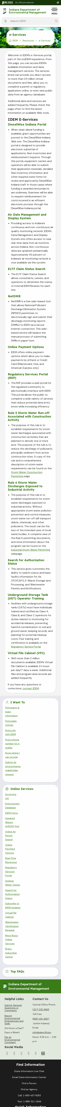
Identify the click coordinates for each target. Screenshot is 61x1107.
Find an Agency (29, 961)
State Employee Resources (29, 1015)
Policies (29, 997)
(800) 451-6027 (41, 890)
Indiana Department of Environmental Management (27, 11)
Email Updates (29, 1039)
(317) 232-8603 (41, 881)
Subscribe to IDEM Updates (20, 807)
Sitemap (29, 1003)
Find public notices (15, 713)
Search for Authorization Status (26, 562)
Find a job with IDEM (16, 718)
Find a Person (29, 955)
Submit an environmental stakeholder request (30, 734)
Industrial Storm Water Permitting (30, 550)
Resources (28, 40)
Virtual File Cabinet (15, 812)
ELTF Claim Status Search (26, 269)
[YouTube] (21, 925)
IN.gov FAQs (29, 1009)
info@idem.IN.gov (42, 904)
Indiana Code (29, 1046)
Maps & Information (29, 1027)
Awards (29, 1058)
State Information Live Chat (29, 943)
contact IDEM (31, 688)
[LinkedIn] (28, 925)
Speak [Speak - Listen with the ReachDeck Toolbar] (28, 1085)
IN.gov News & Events (29, 1033)
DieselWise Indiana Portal (27, 124)
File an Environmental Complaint (12, 912)
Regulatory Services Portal (19, 791)
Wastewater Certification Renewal (23, 818)
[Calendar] (43, 925)
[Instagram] (14, 925)
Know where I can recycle (19, 728)
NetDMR (14, 296)
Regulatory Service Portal (26, 646)
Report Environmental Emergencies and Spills (14, 891)
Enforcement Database (18, 759)
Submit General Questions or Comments (13, 879)
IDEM (15, 40)
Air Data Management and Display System (27, 216)
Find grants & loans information (22, 707)
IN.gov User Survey (29, 985)
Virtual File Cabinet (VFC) (26, 653)
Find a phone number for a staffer (23, 723)
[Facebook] (7, 925)
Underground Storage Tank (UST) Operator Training (28, 596)
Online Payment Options (26, 347)
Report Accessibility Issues (29, 1092)
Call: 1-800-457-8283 (29, 967)
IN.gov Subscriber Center (19, 828)
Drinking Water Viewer (17, 796)
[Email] (35, 925)
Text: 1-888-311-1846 (29, 973)
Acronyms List (13, 754)
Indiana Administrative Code (29, 1052)
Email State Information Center (29, 949)
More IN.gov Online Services (20, 823)
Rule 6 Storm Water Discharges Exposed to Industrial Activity (25, 486)
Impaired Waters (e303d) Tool (21, 770)
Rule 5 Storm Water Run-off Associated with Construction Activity (29, 416)
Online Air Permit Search (18, 775)
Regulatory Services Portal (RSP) (28, 376)
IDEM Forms (11, 764)
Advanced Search (29, 991)
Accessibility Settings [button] (29, 1077)
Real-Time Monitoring (16, 786)
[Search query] (31, 21)
